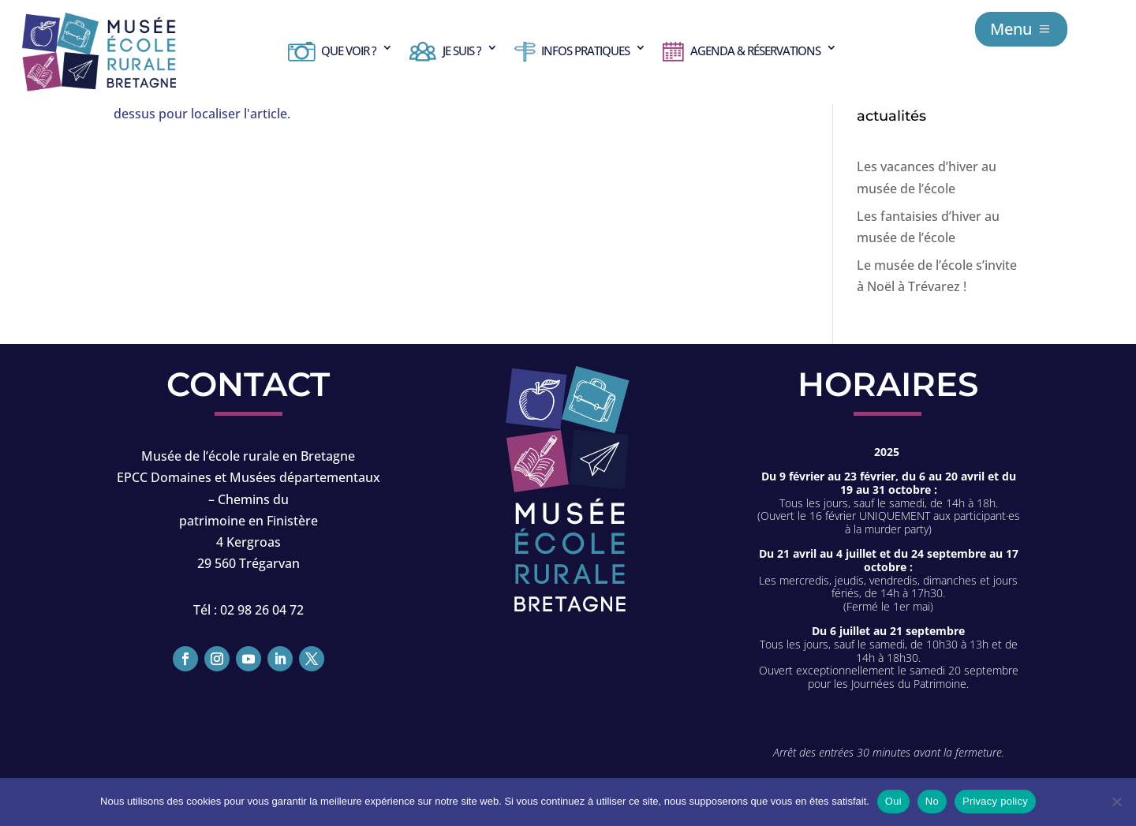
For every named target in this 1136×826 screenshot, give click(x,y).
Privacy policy (995, 801)
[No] (1116, 801)
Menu (1011, 28)
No (932, 801)
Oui (893, 801)
